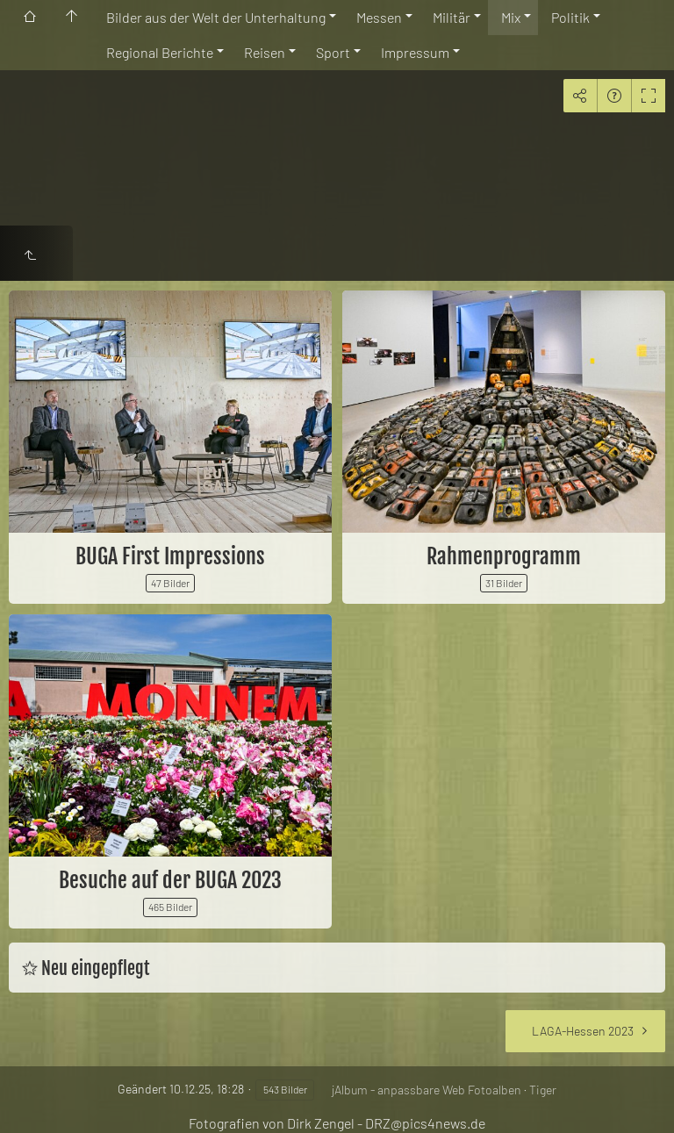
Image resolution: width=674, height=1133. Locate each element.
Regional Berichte (159, 52)
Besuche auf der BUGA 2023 (170, 880)
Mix (510, 17)
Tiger (542, 1089)
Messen (379, 17)
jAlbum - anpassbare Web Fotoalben (426, 1089)
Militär (451, 17)
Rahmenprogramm (504, 556)
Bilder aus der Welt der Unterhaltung (216, 17)
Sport (333, 52)
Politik (570, 17)
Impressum (415, 52)
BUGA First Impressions (170, 556)
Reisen (264, 52)
